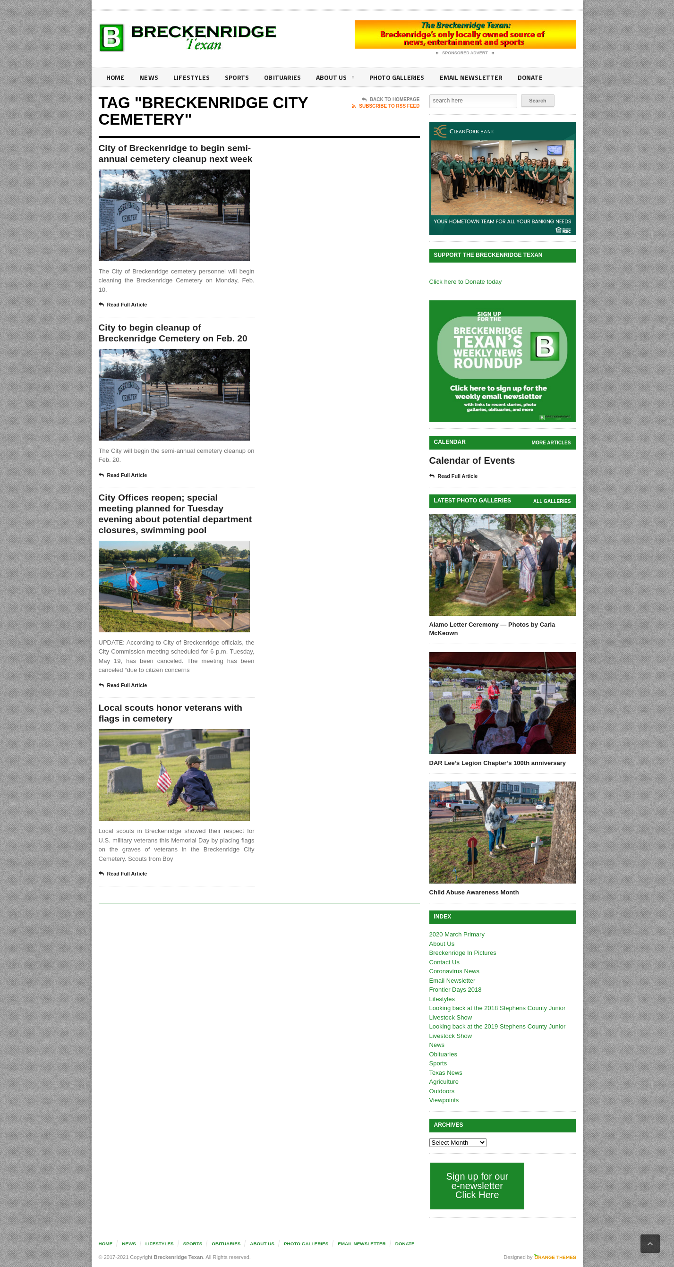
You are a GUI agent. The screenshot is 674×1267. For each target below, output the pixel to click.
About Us (334, 78)
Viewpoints (444, 1100)
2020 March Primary (457, 934)
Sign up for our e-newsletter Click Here (477, 1185)
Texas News (445, 1072)
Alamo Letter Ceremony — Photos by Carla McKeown (492, 629)
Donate (528, 77)
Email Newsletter (470, 77)
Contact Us (444, 962)
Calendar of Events (472, 460)
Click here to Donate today (465, 281)
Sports (236, 77)
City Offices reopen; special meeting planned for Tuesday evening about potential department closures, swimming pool (171, 534)
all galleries (552, 501)
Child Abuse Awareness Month (474, 892)
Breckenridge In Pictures (462, 952)
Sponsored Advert (465, 53)
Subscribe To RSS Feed (385, 106)
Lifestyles (191, 77)
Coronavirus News (454, 971)
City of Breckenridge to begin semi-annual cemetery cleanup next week (167, 160)
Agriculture (444, 1081)
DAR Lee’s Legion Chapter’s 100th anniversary (497, 762)
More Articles (551, 442)
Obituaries (282, 77)
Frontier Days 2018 (455, 989)
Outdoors (441, 1091)
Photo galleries (396, 77)
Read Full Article (123, 318)
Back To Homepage (391, 99)
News (149, 77)
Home (115, 77)
